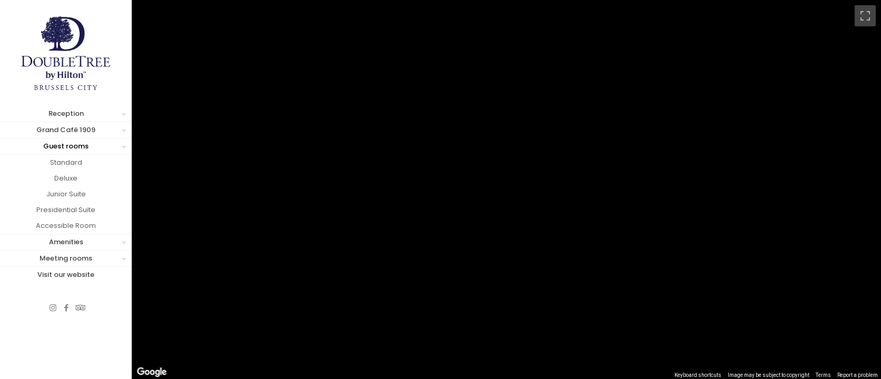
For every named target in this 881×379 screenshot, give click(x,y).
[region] (506, 189)
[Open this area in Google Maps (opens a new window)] (151, 372)
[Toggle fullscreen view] (865, 15)
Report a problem (857, 375)
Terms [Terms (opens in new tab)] (823, 375)
